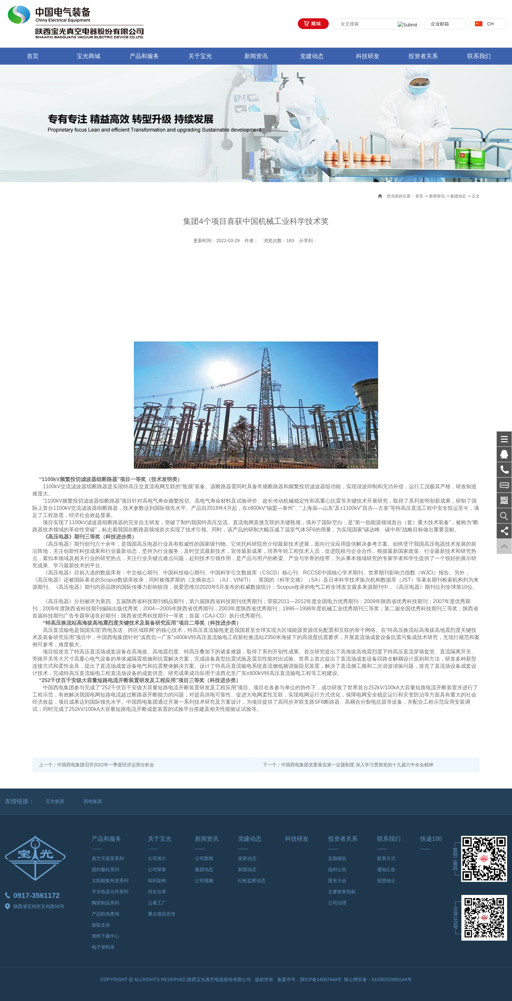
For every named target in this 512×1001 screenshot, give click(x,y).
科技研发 (367, 56)
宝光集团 (55, 801)
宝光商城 (88, 56)
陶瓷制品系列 (105, 902)
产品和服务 (144, 56)
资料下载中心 (105, 936)
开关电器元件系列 (110, 891)
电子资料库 (103, 947)
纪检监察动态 (251, 880)
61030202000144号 (392, 979)
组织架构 (157, 880)
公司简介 (157, 858)
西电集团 (93, 801)
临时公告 (337, 869)
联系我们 (479, 56)
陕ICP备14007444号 (321, 979)
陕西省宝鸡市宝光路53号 (34, 906)
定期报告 (337, 858)
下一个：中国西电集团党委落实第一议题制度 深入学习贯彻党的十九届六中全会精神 (348, 764)
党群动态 (247, 858)
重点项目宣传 (161, 913)
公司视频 (204, 880)
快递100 (431, 839)
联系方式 (386, 858)
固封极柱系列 (105, 869)
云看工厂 (157, 902)
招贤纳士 (386, 880)
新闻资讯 (256, 56)
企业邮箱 (440, 23)
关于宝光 (200, 56)
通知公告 (386, 869)
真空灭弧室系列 (108, 858)
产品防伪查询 (105, 913)
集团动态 (458, 196)
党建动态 (312, 56)
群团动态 (247, 869)
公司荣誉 (157, 869)
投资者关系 (423, 56)
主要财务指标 (342, 891)
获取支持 (101, 925)
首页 (33, 56)
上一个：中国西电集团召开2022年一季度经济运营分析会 (96, 764)
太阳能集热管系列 (110, 880)
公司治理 (337, 902)
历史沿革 (157, 891)
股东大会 (337, 880)
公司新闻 (204, 858)
